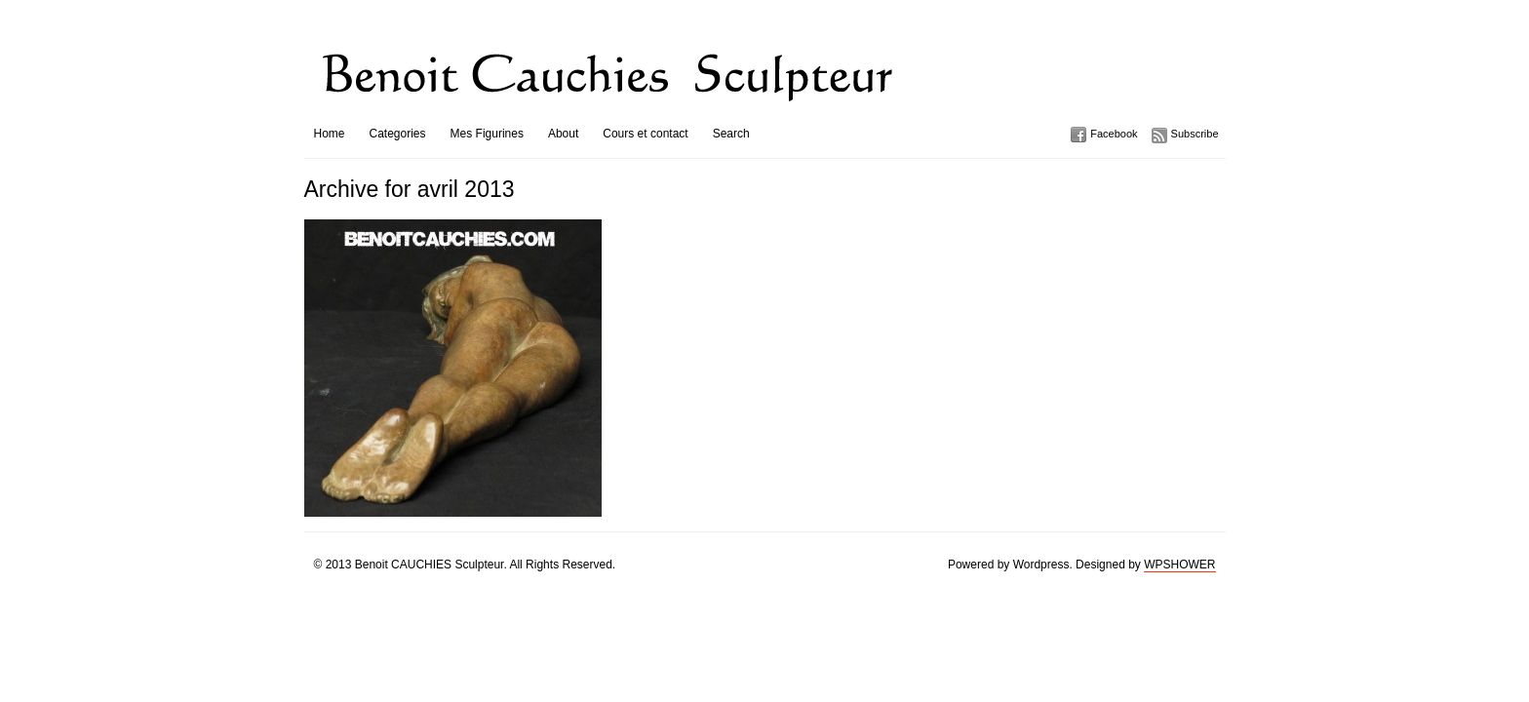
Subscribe (1195, 133)
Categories (398, 133)
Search (731, 133)
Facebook (1113, 133)
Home (329, 133)
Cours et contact (645, 133)
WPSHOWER (1179, 564)
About (563, 133)
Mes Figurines (487, 133)
